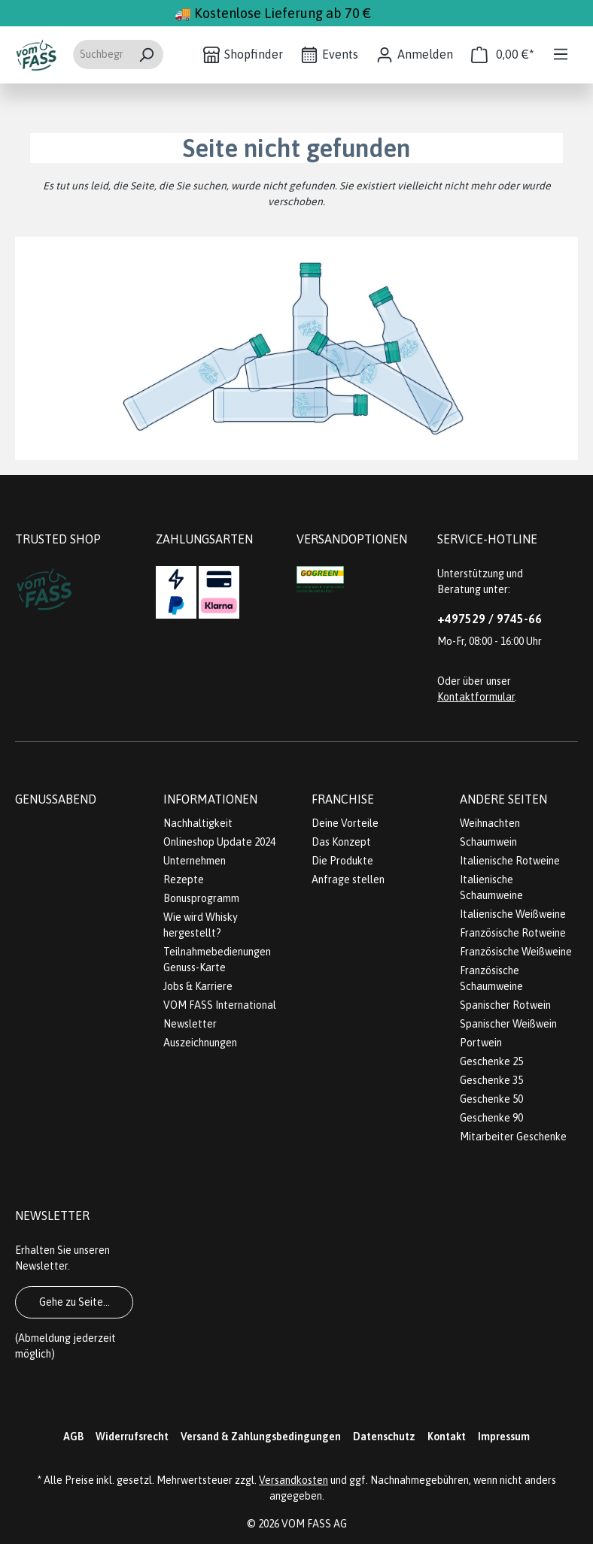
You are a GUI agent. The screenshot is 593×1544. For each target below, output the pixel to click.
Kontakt (446, 1436)
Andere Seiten (503, 799)
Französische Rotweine (513, 933)
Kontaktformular (476, 697)
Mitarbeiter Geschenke (513, 1137)
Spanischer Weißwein (508, 1024)
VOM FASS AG (314, 1524)
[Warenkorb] (502, 54)
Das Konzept (341, 842)
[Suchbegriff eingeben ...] (100, 54)
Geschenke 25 (491, 1061)
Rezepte (183, 879)
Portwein (481, 1043)
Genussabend (55, 799)
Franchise (343, 799)
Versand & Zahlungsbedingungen (261, 1436)
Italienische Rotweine (510, 861)
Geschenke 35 (491, 1080)
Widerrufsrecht (132, 1436)
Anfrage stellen (348, 879)
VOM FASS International (219, 1005)
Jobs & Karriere (198, 986)
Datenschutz (384, 1436)
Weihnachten (490, 823)
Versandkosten (293, 1480)
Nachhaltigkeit (198, 823)
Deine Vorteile (345, 823)
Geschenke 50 (491, 1099)
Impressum (504, 1436)
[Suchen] (146, 54)
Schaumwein (488, 842)
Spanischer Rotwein (505, 1005)
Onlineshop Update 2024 (219, 842)
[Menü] (560, 54)
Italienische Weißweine (513, 914)
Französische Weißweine (516, 952)
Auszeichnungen (200, 1043)
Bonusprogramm (201, 898)
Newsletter (190, 1024)
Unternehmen (194, 861)
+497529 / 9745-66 (489, 618)
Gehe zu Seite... (74, 1302)
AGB (73, 1436)
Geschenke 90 (491, 1118)
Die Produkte (342, 861)
